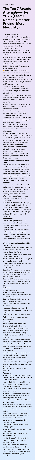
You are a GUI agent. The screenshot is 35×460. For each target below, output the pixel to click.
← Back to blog (8, 4)
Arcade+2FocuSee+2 (10, 48)
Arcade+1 (25, 142)
